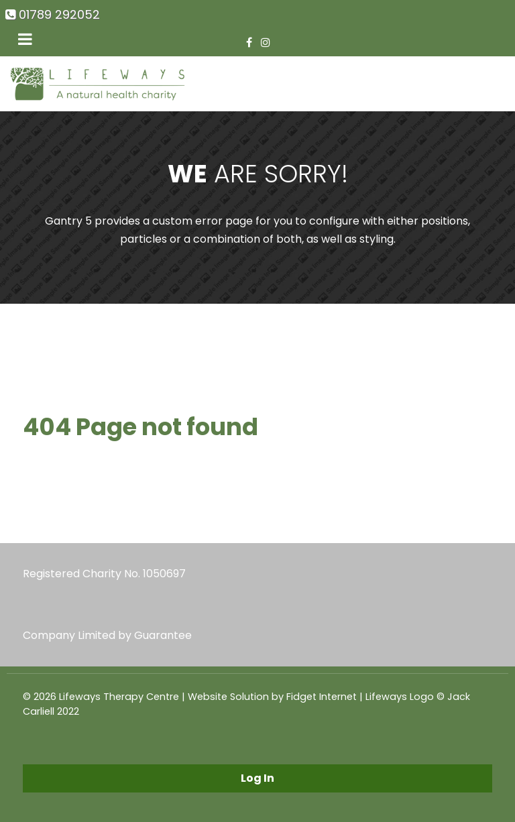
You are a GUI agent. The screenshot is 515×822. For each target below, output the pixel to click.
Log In (257, 778)
